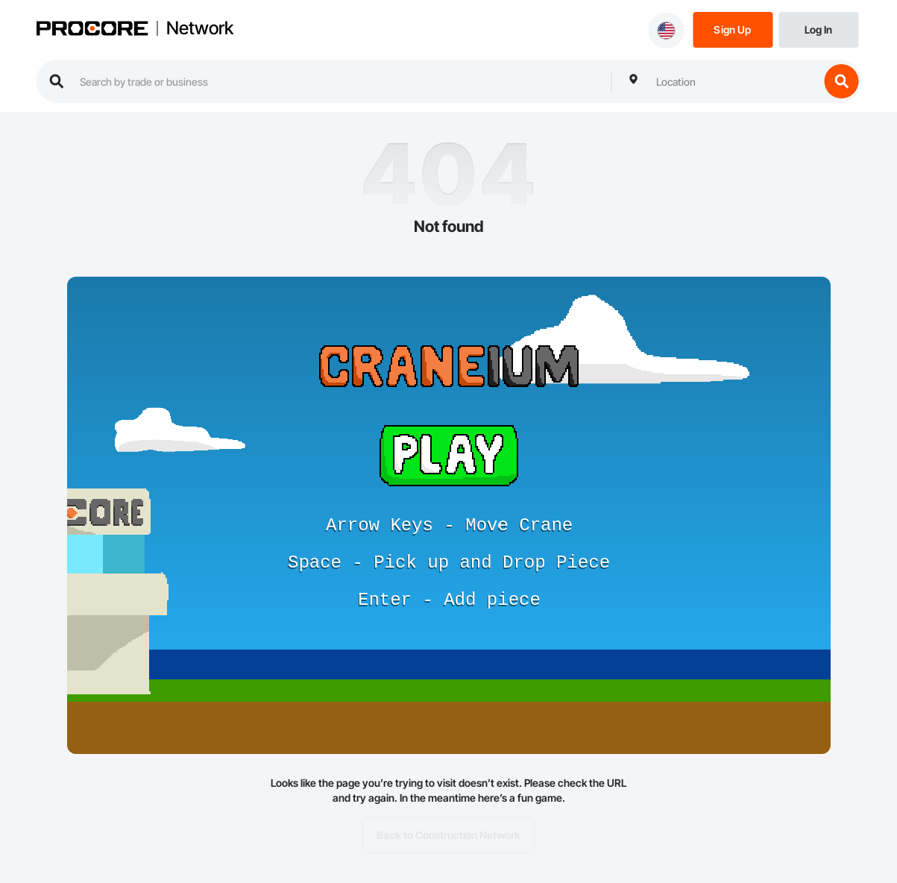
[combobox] (733, 81)
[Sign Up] (732, 28)
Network (199, 28)
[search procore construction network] (338, 81)
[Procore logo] (92, 30)
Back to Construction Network (448, 835)
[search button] (841, 81)
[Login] (818, 28)
